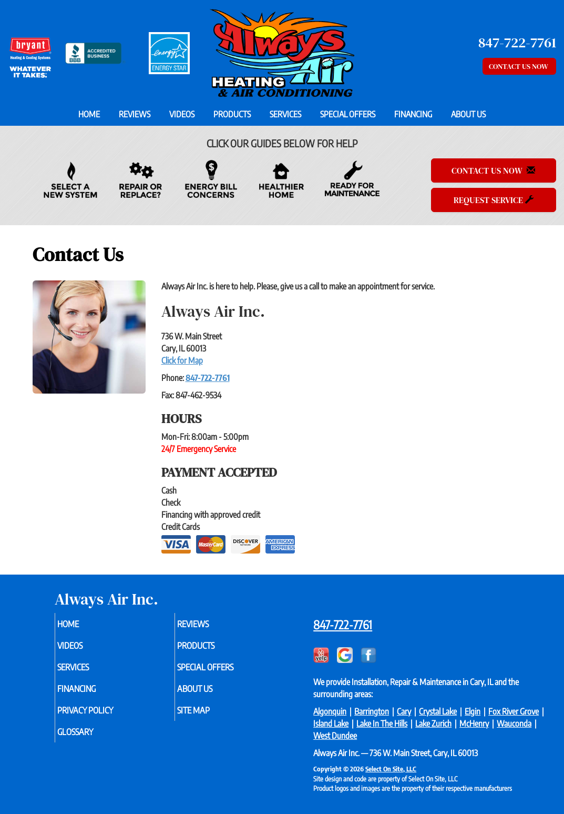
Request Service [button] (494, 200)
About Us (468, 114)
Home (89, 114)
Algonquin (329, 711)
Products (232, 114)
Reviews (134, 114)
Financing (413, 114)
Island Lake (330, 723)
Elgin (472, 711)
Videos (181, 114)
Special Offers (347, 114)
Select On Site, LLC (390, 769)
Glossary (92, 740)
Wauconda (514, 723)
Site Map (210, 717)
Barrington (371, 711)
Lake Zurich (433, 723)
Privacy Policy (104, 717)
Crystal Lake (438, 711)
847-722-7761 (208, 378)
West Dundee (335, 735)
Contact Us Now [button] (519, 66)
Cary (404, 711)
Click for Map (182, 360)
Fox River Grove (513, 711)
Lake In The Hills (381, 723)
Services (285, 114)
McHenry (474, 723)
